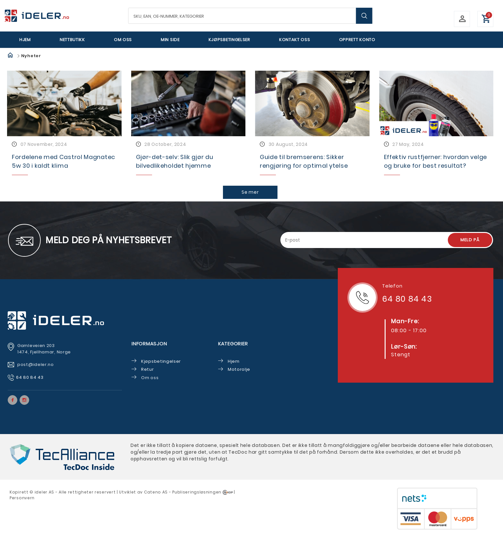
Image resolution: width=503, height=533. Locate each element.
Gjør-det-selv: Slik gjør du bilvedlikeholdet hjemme (174, 161)
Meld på (470, 240)
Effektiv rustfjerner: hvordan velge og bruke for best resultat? (435, 161)
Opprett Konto (357, 40)
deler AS (45, 492)
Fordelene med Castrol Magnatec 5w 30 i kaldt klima (63, 161)
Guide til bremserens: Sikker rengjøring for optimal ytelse (304, 161)
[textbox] (250, 16)
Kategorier (233, 343)
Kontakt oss (294, 40)
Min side (170, 40)
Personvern (22, 498)
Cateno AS (156, 492)
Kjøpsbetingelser (229, 40)
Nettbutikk (72, 40)
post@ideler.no (36, 364)
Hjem (25, 40)
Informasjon (149, 343)
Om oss (123, 40)
